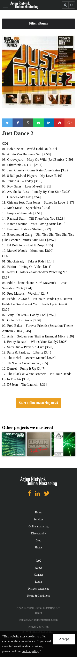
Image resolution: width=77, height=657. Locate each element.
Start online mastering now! (38, 402)
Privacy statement (38, 588)
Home (38, 512)
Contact (38, 574)
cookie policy (30, 651)
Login (38, 581)
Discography (38, 533)
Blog (38, 540)
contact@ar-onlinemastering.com (38, 619)
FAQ (38, 560)
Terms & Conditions (38, 595)
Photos (38, 547)
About (38, 567)
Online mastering (38, 526)
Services (38, 519)
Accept (64, 639)
